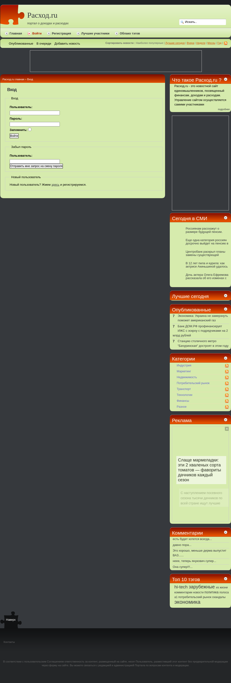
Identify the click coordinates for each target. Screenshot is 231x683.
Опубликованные (191, 309)
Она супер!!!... (183, 567)
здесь (55, 184)
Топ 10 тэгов (186, 579)
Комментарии (187, 533)
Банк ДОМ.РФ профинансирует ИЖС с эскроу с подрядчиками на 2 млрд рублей (200, 330)
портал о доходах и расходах (48, 23)
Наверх (11, 619)
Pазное (182, 406)
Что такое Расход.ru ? (197, 80)
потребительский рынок (194, 597)
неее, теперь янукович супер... (194, 561)
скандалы (219, 597)
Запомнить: (20, 130)
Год (219, 43)
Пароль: (16, 118)
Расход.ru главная (13, 79)
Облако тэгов (130, 33)
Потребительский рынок (193, 383)
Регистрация (61, 33)
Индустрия (184, 365)
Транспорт (184, 389)
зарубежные (202, 586)
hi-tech (181, 586)
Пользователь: (21, 107)
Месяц (211, 43)
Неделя (200, 43)
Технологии (184, 395)
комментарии (183, 592)
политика (211, 592)
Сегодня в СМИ (189, 218)
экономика (187, 602)
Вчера (190, 43)
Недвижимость (187, 377)
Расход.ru (42, 15)
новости (198, 592)
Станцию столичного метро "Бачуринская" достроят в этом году (203, 343)
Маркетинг (184, 371)
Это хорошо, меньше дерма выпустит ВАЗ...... (199, 553)
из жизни (222, 587)
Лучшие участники (95, 33)
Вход (30, 79)
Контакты (9, 642)
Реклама (182, 420)
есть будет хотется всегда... (192, 539)
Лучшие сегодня (175, 43)
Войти (37, 33)
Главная (16, 33)
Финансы (183, 400)
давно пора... (182, 545)
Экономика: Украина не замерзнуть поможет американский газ (203, 318)
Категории (183, 358)
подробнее (224, 109)
